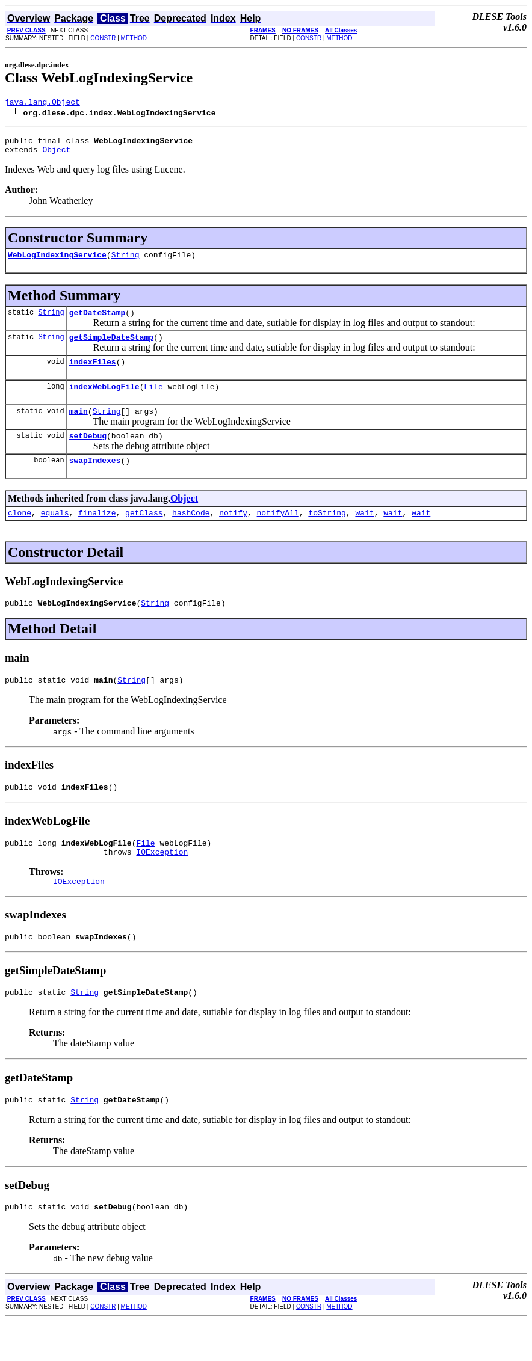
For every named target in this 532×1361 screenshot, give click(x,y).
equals (55, 534)
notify (233, 534)
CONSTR (103, 38)
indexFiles (92, 374)
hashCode (190, 534)
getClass (143, 534)
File (153, 400)
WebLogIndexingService (57, 261)
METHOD (134, 38)
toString (326, 534)
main (78, 427)
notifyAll (278, 534)
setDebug (88, 453)
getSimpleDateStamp (111, 347)
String (125, 261)
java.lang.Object (42, 103)
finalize (97, 534)
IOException (162, 882)
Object (56, 154)
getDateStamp (97, 321)
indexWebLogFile (104, 400)
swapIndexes (95, 480)
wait (364, 534)
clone (19, 534)
